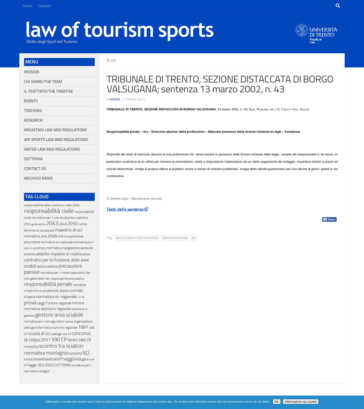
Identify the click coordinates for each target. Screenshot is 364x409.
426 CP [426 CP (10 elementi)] (66, 334)
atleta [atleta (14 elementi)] (86, 254)
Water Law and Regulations (52, 149)
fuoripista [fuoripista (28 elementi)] (75, 353)
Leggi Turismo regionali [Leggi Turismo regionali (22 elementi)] (54, 303)
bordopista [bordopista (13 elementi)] (47, 230)
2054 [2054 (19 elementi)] (76, 205)
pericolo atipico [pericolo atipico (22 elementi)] (58, 291)
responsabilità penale (174, 238)
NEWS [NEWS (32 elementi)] (73, 340)
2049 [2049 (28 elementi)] (63, 224)
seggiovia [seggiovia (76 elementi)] (72, 359)
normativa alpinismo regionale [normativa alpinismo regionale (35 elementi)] (47, 308)
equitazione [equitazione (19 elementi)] (75, 236)
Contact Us (35, 168)
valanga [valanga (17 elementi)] (56, 334)
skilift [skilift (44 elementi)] (57, 359)
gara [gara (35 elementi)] (85, 359)
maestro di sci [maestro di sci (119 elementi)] (68, 230)
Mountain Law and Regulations (55, 130)
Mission (31, 72)
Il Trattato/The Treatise (48, 91)
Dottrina (33, 159)
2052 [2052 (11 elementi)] (27, 224)
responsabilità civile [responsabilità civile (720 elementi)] (49, 211)
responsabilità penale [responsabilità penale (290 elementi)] (48, 284)
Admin (115, 99)
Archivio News (38, 178)
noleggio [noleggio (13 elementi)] (44, 371)
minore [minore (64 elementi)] (78, 303)
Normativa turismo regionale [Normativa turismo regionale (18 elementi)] (57, 328)
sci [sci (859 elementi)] (86, 352)
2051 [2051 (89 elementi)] (45, 340)
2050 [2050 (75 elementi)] (72, 223)
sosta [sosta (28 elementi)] (28, 359)
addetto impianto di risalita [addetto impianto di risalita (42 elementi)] (59, 254)
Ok (277, 401)
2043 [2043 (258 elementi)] (52, 223)
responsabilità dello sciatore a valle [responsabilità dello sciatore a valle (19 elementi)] (48, 205)
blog (111, 60)
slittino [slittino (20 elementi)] (62, 236)
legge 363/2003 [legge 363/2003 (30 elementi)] (41, 365)
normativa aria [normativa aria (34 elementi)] (35, 236)
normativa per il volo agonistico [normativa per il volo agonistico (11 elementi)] (44, 321)
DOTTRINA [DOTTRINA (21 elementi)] (62, 365)
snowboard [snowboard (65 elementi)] (42, 359)
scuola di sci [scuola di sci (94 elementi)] (39, 333)
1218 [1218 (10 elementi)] (81, 297)
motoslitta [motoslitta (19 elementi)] (31, 347)
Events (31, 101)
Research (33, 120)
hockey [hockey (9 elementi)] (69, 321)
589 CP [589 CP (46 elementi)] (85, 340)
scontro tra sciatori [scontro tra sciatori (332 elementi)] (61, 346)
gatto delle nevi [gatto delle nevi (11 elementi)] (40, 278)
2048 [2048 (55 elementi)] (52, 236)
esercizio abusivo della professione (137, 238)
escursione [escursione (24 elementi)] (32, 242)
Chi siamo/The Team (43, 81)
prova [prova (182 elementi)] (30, 303)
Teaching (33, 110)
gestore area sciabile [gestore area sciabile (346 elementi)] (59, 314)
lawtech (45, 6)
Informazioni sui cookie (301, 401)
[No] (358, 402)
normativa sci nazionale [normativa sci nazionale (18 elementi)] (57, 242)
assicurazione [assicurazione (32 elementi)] (47, 266)
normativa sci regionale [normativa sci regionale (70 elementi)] (56, 296)
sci (193, 238)
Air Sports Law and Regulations (56, 139)
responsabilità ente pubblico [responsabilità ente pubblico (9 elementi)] (67, 278)
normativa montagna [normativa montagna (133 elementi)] (45, 353)
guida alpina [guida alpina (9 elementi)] (38, 224)
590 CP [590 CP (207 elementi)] (59, 340)
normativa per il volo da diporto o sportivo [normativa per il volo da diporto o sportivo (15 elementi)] (60, 217)
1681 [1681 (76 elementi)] (83, 327)
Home (27, 6)
